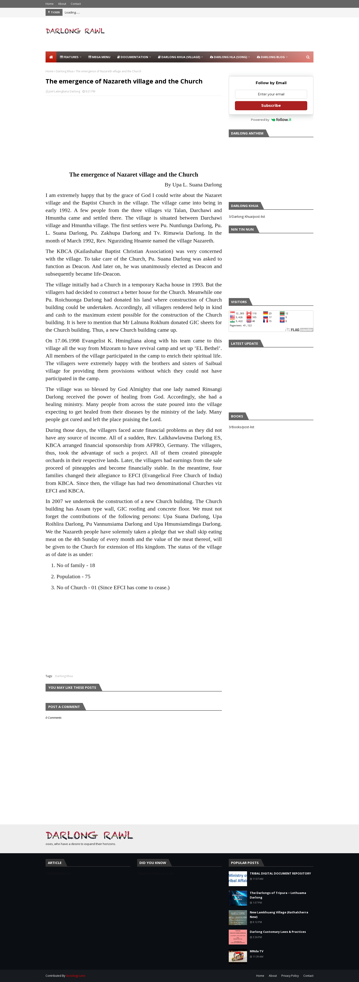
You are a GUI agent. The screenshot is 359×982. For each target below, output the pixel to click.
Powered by (271, 119)
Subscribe (271, 105)
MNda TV (256, 951)
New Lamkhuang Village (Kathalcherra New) (279, 914)
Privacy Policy (290, 976)
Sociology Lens (75, 976)
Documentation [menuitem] (132, 57)
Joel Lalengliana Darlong (64, 91)
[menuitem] (51, 56)
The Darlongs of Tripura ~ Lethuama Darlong (278, 895)
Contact (76, 4)
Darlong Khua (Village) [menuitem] (179, 57)
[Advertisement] (230, 34)
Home (50, 4)
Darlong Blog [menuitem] (271, 57)
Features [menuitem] (69, 57)
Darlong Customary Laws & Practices (278, 932)
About (62, 4)
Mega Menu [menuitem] (99, 57)
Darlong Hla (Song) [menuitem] (228, 57)
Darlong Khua (64, 71)
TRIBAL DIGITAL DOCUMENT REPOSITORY (280, 873)
